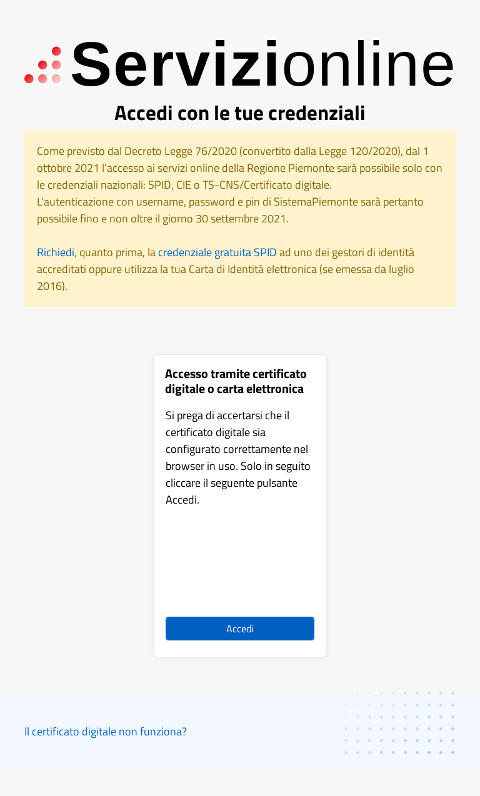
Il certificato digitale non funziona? (105, 731)
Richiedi (55, 252)
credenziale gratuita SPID (217, 252)
